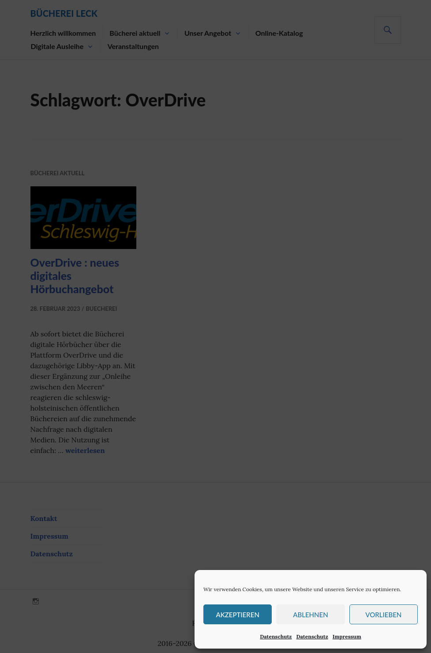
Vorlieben (383, 615)
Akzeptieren (237, 615)
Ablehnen (310, 615)
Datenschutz (276, 636)
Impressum (347, 636)
